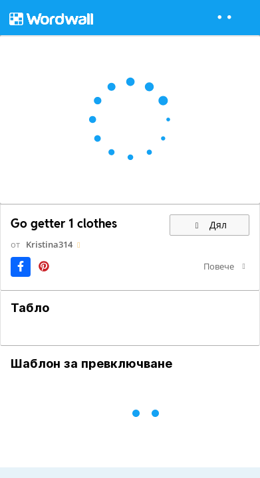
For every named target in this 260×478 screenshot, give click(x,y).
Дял (209, 224)
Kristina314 (49, 244)
